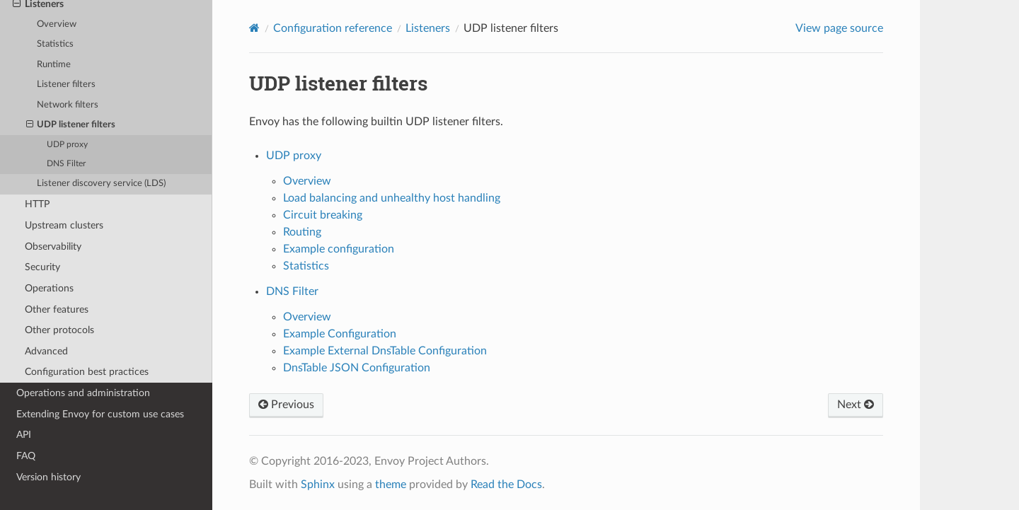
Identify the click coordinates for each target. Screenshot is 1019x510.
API (23, 434)
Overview (56, 24)
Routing (302, 232)
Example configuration (338, 249)
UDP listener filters (71, 125)
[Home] (254, 28)
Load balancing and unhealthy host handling (391, 198)
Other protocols (59, 330)
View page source (839, 28)
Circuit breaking (322, 215)
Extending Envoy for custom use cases (100, 414)
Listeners (427, 28)
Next (855, 404)
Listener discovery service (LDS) (101, 183)
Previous (286, 404)
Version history (48, 477)
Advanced (46, 351)
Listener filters (66, 84)
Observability (53, 246)
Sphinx (318, 484)
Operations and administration (83, 393)
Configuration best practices (87, 371)
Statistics (55, 44)
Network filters (67, 105)
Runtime (54, 64)
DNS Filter (66, 164)
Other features (56, 309)
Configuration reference (332, 28)
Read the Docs (506, 484)
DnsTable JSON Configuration (356, 367)
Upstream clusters (64, 225)
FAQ (25, 456)
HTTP (37, 204)
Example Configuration (339, 334)
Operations (49, 288)
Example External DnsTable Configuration (385, 351)
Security (42, 267)
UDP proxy (67, 145)
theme (390, 484)
